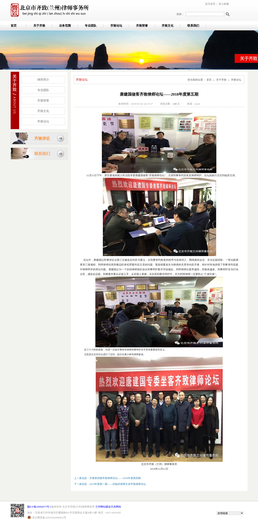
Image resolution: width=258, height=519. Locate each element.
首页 (14, 25)
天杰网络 (116, 506)
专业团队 (91, 25)
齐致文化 (168, 25)
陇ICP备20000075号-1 (39, 506)
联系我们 (193, 25)
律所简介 (43, 79)
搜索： (180, 14)
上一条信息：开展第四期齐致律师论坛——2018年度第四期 (107, 478)
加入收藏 (224, 3)
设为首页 (210, 3)
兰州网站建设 (103, 506)
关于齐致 (39, 25)
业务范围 (65, 25)
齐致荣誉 (142, 25)
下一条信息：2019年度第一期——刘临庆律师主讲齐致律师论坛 (110, 484)
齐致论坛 (116, 25)
